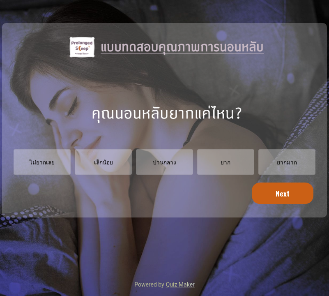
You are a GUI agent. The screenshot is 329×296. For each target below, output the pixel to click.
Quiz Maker (180, 284)
